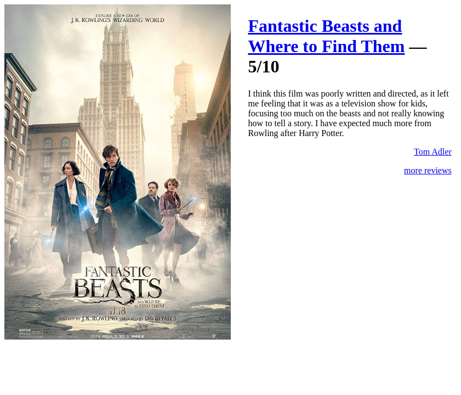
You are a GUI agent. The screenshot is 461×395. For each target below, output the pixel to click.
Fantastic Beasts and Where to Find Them (326, 36)
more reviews (428, 170)
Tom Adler (433, 151)
